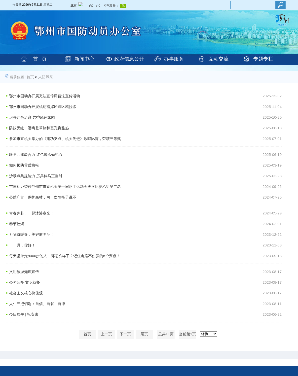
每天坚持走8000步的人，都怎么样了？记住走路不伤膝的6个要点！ (64, 256)
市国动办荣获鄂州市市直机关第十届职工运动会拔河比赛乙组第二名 (65, 186)
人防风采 (45, 77)
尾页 (144, 334)
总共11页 (166, 334)
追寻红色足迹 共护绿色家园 (32, 117)
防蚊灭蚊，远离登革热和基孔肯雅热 (39, 128)
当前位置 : (17, 77)
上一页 (106, 334)
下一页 (125, 334)
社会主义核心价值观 (26, 293)
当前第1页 (187, 334)
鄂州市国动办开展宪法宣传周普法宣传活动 (44, 96)
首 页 (40, 59)
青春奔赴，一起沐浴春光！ (31, 213)
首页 (30, 77)
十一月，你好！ (22, 245)
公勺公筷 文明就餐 (24, 282)
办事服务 (174, 59)
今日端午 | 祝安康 (23, 314)
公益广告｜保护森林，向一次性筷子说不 (42, 197)
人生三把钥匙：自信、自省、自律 (37, 304)
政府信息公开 (129, 59)
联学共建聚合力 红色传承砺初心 (35, 154)
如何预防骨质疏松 (24, 165)
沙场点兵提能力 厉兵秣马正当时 (35, 176)
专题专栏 (263, 59)
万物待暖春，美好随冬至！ (31, 234)
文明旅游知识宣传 (24, 272)
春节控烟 (16, 224)
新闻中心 (84, 59)
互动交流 (218, 59)
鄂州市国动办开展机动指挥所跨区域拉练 (42, 106)
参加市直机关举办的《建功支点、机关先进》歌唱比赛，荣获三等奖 (65, 139)
